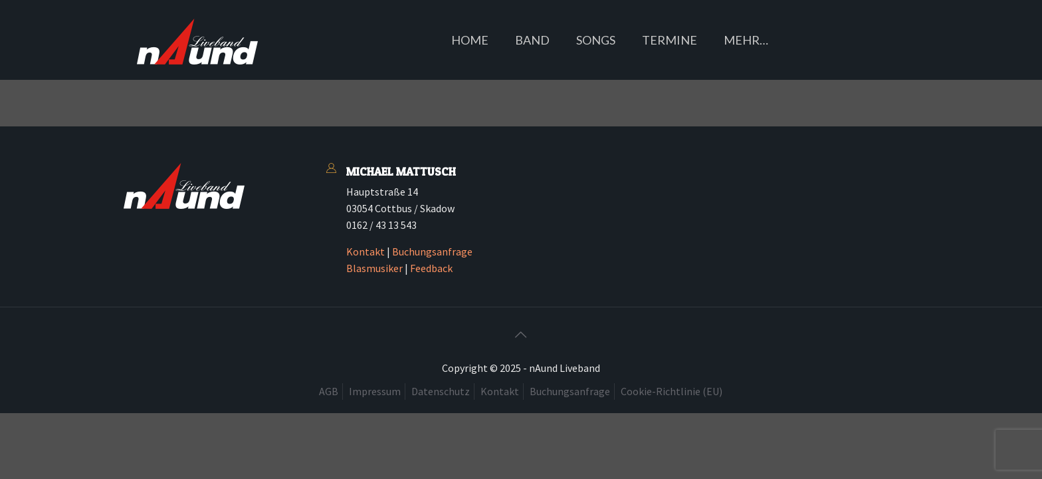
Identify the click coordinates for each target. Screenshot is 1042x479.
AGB (328, 391)
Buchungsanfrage (432, 251)
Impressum (375, 391)
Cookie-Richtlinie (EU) (671, 391)
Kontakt (365, 251)
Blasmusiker (374, 268)
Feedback (431, 268)
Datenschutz (440, 391)
